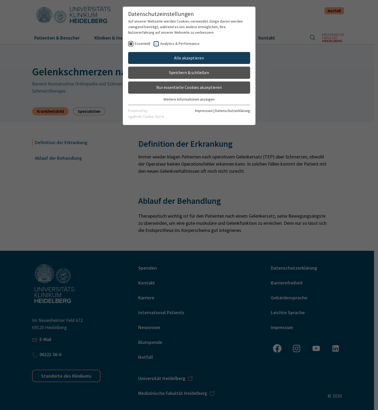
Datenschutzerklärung (232, 110)
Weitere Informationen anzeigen (189, 99)
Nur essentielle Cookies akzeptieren (189, 87)
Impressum (204, 110)
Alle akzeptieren (189, 58)
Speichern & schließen (189, 72)
